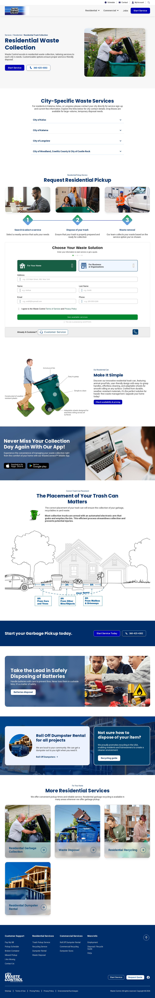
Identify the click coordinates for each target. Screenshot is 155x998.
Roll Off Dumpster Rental (70, 942)
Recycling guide (109, 758)
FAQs (89, 953)
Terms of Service (53, 309)
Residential (17, 35)
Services (8, 35)
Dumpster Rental (39, 951)
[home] (17, 10)
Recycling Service (39, 946)
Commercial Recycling (69, 946)
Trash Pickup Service (41, 942)
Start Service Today (107, 633)
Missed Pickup (11, 955)
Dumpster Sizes (66, 951)
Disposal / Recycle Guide (95, 947)
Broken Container (12, 951)
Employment (92, 942)
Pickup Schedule (12, 946)
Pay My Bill (9, 942)
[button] (92, 10)
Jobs (125, 10)
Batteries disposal (23, 692)
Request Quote (135, 977)
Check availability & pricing (108, 402)
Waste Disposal (39, 955)
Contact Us (9, 963)
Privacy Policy (71, 309)
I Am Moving (10, 959)
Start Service (140, 10)
